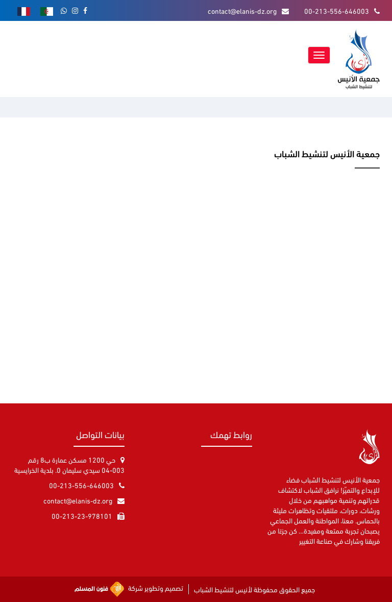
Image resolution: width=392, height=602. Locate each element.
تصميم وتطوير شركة (129, 589)
